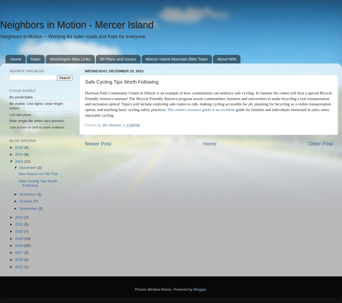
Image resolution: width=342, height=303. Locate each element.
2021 (19, 224)
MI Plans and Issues (118, 59)
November (28, 194)
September (28, 208)
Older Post (321, 144)
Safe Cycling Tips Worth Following (38, 183)
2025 (19, 147)
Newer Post (98, 144)
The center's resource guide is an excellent (201, 110)
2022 (19, 217)
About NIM (226, 59)
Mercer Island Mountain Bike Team (177, 59)
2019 (19, 239)
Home (16, 59)
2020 (19, 231)
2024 (19, 154)
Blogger (200, 289)
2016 (19, 260)
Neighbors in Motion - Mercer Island (76, 24)
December (28, 168)
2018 (19, 246)
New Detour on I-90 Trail (38, 174)
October (26, 201)
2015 (19, 267)
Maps (36, 59)
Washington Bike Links (70, 59)
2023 (19, 161)
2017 (19, 253)
